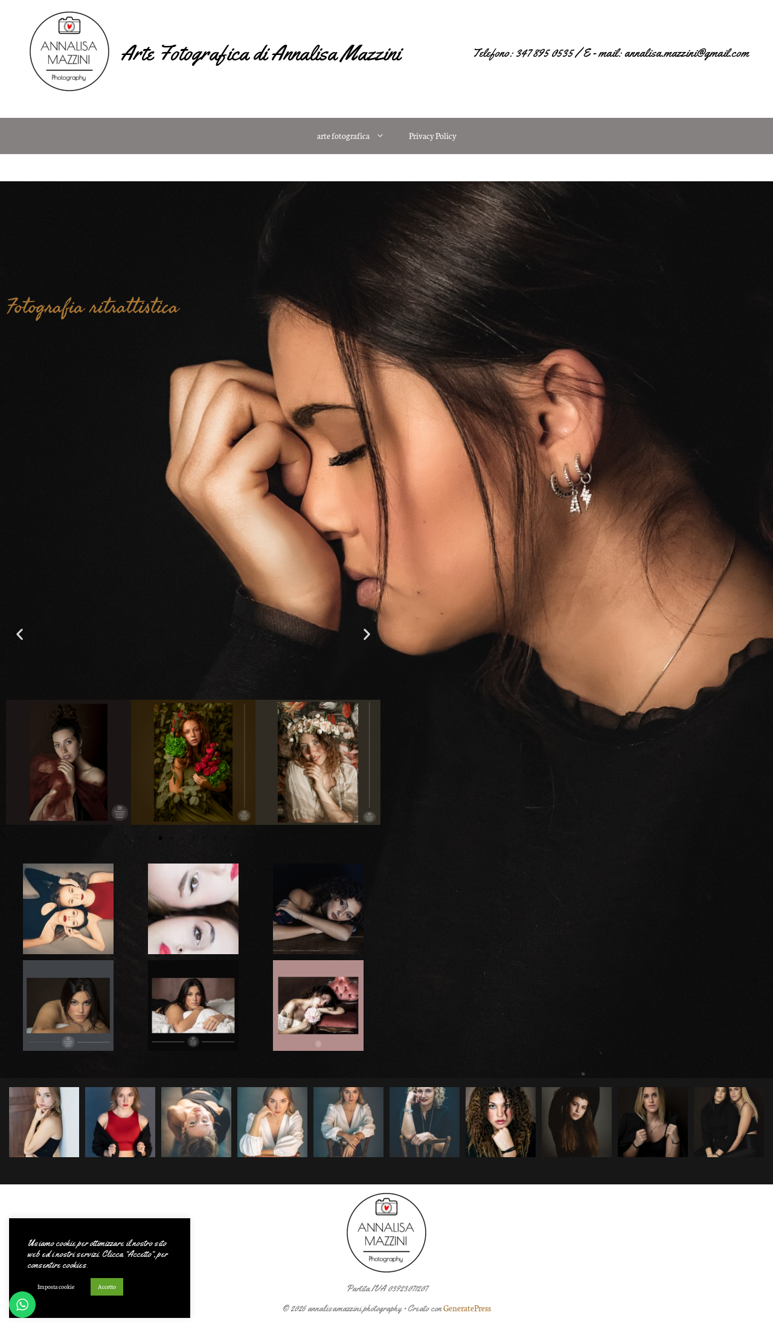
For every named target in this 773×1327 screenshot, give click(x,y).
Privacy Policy (433, 135)
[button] (19, 634)
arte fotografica (357, 136)
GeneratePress (467, 1308)
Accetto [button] (107, 1286)
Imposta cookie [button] (55, 1286)
